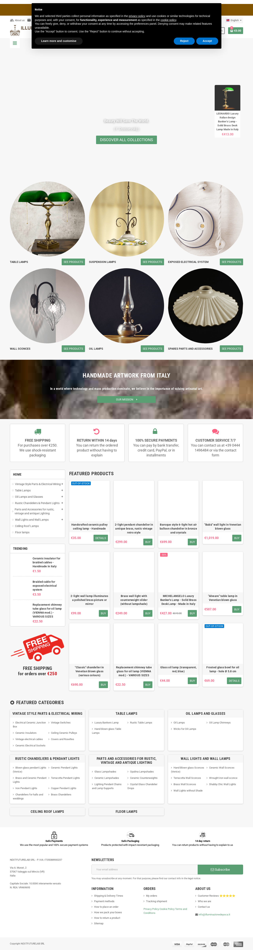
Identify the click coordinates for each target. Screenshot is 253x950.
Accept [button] (207, 40)
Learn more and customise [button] (58, 40)
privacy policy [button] (137, 16)
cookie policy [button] (168, 20)
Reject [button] (184, 40)
